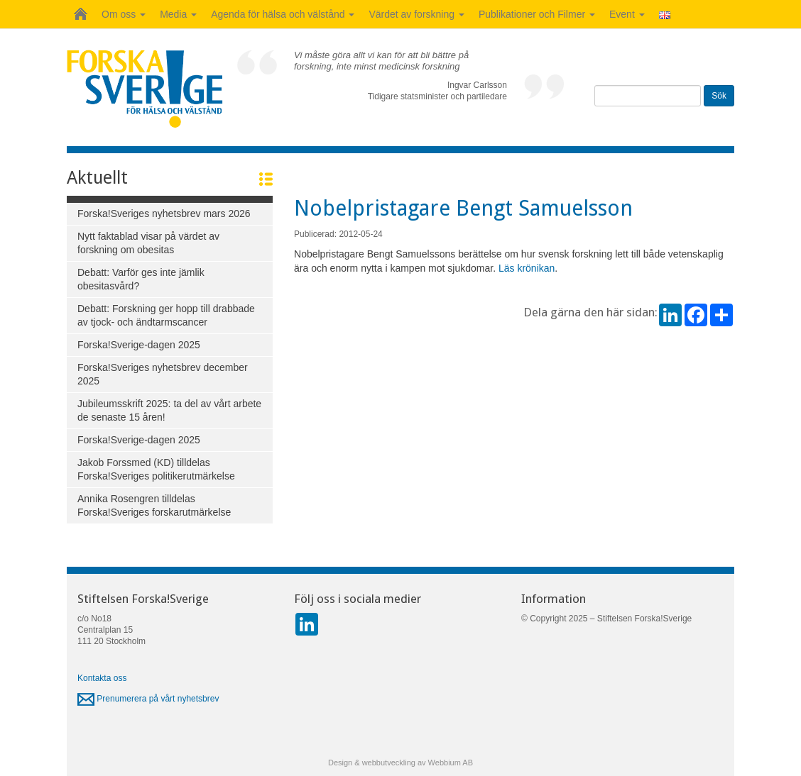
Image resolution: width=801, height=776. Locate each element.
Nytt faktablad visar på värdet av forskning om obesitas (148, 243)
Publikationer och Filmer (537, 14)
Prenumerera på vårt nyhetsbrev (148, 699)
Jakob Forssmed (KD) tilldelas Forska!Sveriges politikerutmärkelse (156, 469)
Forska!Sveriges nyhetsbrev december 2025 (162, 374)
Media (178, 14)
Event (627, 14)
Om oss (124, 14)
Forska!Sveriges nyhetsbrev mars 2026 (164, 213)
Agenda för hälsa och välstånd (282, 14)
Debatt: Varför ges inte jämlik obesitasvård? (141, 279)
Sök (719, 96)
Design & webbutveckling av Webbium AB (400, 762)
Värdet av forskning (416, 14)
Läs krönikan (526, 268)
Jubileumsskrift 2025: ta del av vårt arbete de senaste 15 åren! (169, 410)
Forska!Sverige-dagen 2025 (138, 344)
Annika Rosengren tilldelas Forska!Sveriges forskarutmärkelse (154, 505)
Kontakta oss (101, 678)
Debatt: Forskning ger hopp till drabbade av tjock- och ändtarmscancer (166, 315)
